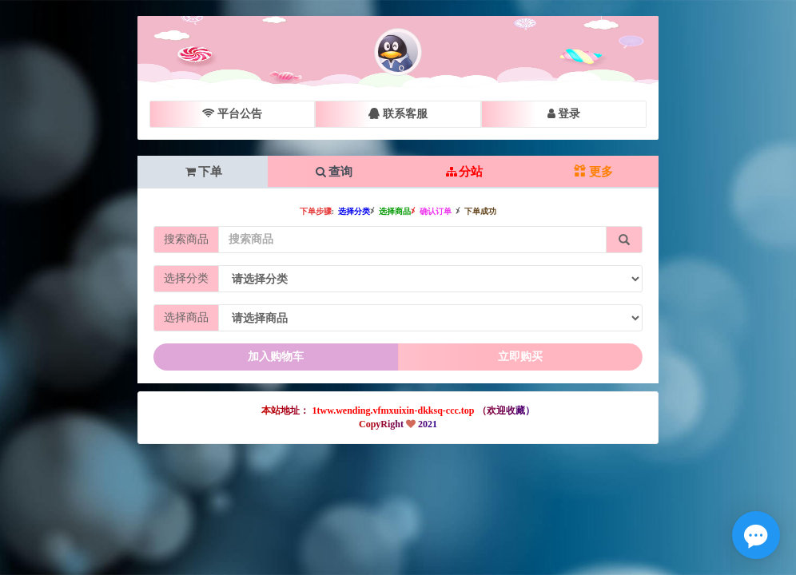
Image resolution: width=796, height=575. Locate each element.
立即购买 (520, 357)
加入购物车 (276, 357)
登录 (564, 114)
